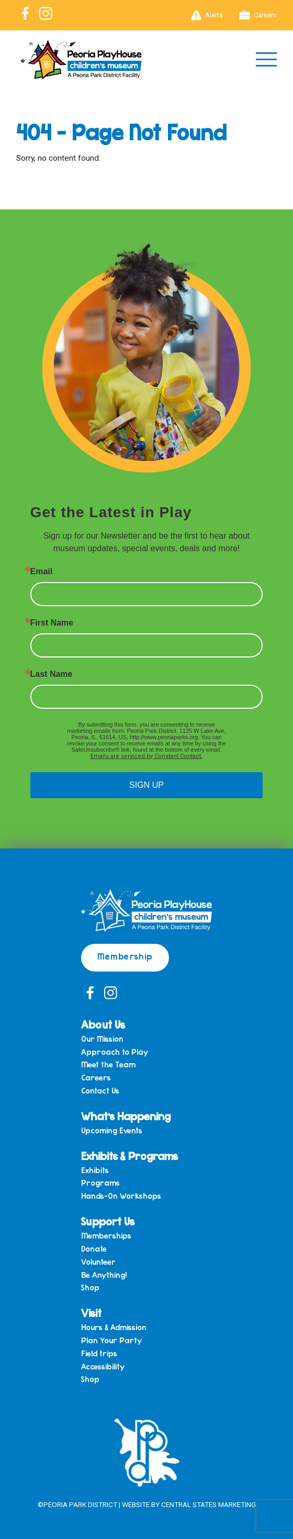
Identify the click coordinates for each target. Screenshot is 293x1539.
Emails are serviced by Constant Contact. (146, 756)
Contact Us (100, 1090)
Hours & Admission (113, 1327)
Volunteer (98, 1261)
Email (41, 571)
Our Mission (102, 1038)
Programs (100, 1182)
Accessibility (103, 1366)
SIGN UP (146, 784)
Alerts (207, 15)
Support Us (107, 1221)
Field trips (99, 1353)
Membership (125, 956)
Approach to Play (114, 1051)
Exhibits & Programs (129, 1155)
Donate (94, 1248)
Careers (258, 15)
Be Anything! (104, 1274)
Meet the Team (108, 1064)
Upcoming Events (111, 1130)
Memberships (106, 1235)
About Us (103, 1024)
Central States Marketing (208, 1504)
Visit (91, 1313)
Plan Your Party (111, 1340)
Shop (90, 1287)
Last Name (51, 674)
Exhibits (95, 1170)
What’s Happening (126, 1116)
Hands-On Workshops (121, 1195)
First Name (52, 623)
